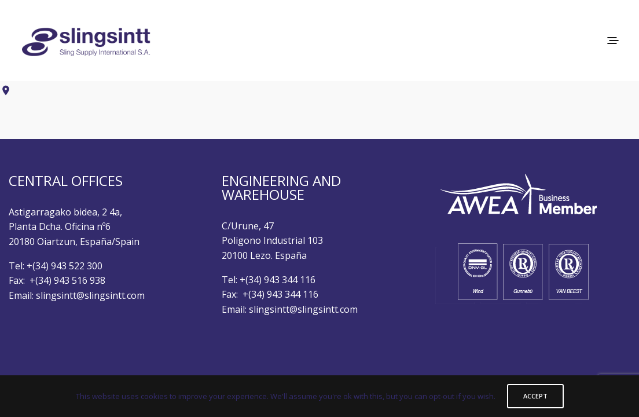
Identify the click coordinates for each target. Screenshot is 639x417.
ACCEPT (535, 396)
